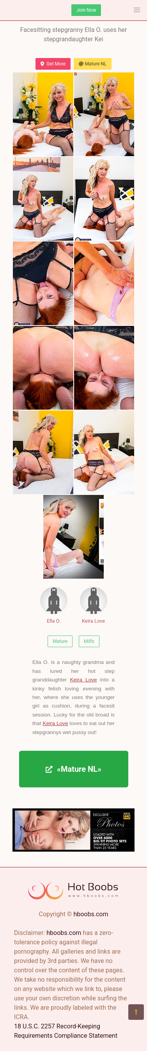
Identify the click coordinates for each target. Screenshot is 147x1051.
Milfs (89, 641)
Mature (60, 641)
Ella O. (53, 605)
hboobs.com (90, 914)
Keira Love (93, 605)
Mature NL (92, 64)
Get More (53, 64)
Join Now (86, 10)
